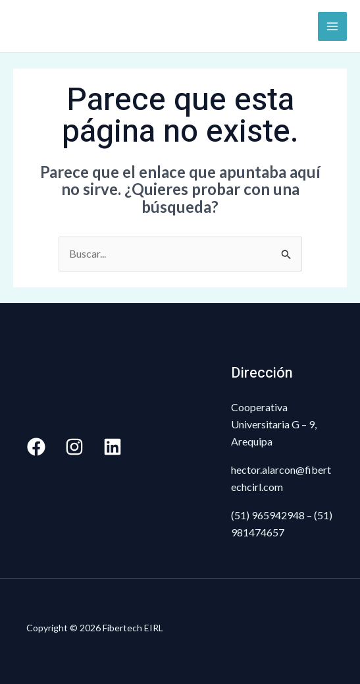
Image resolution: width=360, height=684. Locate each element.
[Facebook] (36, 447)
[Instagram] (74, 447)
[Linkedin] (112, 447)
